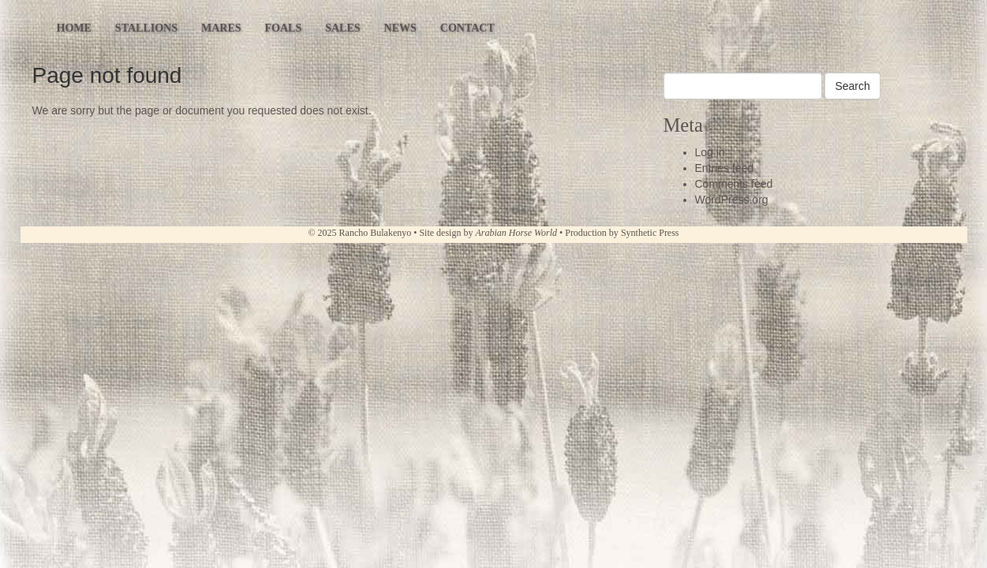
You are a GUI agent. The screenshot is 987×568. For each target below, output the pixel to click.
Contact (467, 28)
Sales (342, 28)
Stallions (146, 28)
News (400, 28)
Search (852, 86)
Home (74, 28)
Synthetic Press (650, 232)
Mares (221, 28)
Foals (283, 28)
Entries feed (724, 168)
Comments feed (734, 184)
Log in (710, 152)
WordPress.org (731, 199)
